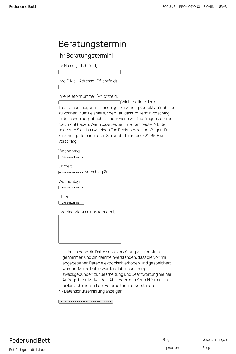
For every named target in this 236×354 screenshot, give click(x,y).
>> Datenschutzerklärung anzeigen (90, 296)
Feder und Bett (22, 6)
